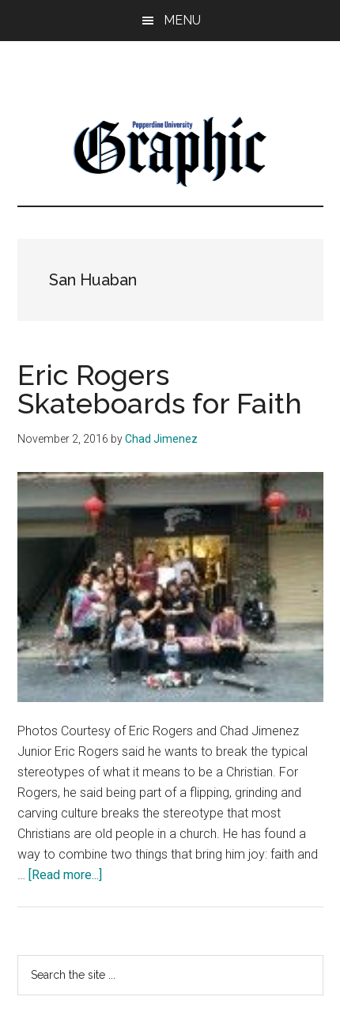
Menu (182, 20)
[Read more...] (65, 874)
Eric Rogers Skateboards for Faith (159, 389)
